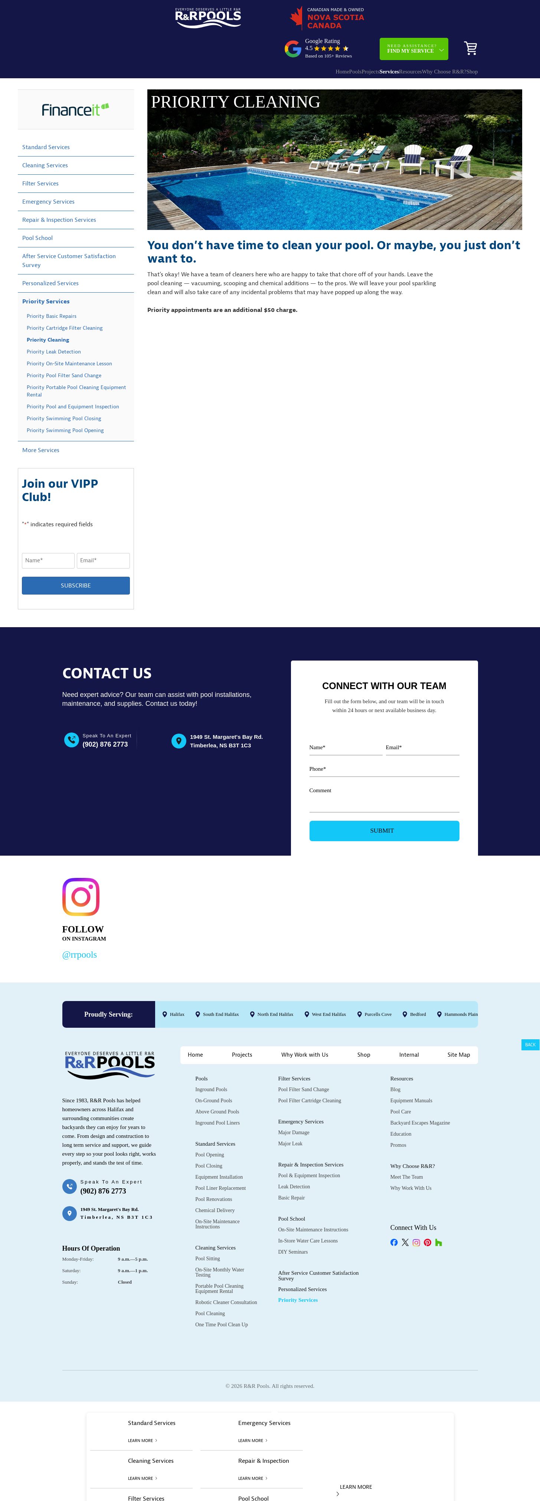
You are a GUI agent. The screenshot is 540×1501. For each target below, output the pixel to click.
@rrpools (79, 929)
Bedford (418, 989)
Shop (466, 43)
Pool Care (400, 1086)
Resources (384, 43)
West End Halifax (329, 989)
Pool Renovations (213, 1174)
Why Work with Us (304, 1029)
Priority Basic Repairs (51, 291)
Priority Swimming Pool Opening (65, 405)
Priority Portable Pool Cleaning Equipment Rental (76, 366)
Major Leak (290, 1118)
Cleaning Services (45, 140)
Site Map (459, 1029)
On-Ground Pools (213, 1075)
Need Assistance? (412, 20)
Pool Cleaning (210, 1288)
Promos (398, 1120)
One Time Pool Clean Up (221, 1299)
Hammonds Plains (462, 989)
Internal (409, 1029)
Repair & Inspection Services (59, 194)
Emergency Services (48, 176)
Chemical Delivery (215, 1185)
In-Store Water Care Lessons (308, 1215)
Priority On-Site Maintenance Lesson (69, 338)
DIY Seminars (293, 1227)
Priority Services (46, 276)
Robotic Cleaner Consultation (226, 1277)
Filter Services (40, 158)
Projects (329, 43)
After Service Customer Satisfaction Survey (69, 235)
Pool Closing (208, 1140)
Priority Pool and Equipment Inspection (73, 381)
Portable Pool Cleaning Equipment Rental (219, 1263)
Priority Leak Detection (54, 326)
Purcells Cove (378, 989)
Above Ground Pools (217, 1086)
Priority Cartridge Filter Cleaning (65, 303)
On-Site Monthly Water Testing (219, 1247)
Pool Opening (209, 1129)
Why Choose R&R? (425, 43)
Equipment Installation (219, 1152)
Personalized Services (50, 258)
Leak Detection (294, 1161)
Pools (307, 43)
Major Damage (293, 1107)
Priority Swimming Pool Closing (64, 393)
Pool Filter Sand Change (303, 1064)
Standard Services (46, 122)
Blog (395, 1064)
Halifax (177, 989)
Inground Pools (211, 1064)
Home (287, 43)
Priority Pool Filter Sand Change (64, 350)
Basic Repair (291, 1172)
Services (356, 43)
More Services (40, 425)
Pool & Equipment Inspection (309, 1150)
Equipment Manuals (411, 1075)
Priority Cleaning (48, 315)
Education (401, 1109)
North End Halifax (275, 989)
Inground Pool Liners (217, 1097)
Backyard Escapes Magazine (420, 1097)
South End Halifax (221, 989)
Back (530, 1045)
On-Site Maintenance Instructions (217, 1199)
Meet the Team (406, 1152)
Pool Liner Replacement (220, 1163)
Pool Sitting (207, 1233)
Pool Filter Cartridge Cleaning (309, 1075)
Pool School (37, 213)
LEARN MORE (354, 1465)
